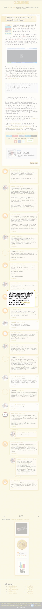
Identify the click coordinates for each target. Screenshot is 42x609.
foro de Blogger (25, 302)
